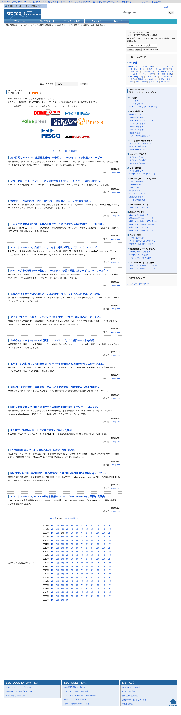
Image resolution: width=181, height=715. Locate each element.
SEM (157, 66)
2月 (57, 526)
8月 (87, 526)
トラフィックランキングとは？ (141, 120)
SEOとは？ (133, 101)
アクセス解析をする (137, 149)
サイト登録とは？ (136, 171)
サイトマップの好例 (137, 163)
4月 (67, 526)
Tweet (165, 7)
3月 (62, 526)
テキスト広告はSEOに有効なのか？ (143, 241)
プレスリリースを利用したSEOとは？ (144, 265)
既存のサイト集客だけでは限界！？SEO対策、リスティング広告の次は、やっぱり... (55, 294)
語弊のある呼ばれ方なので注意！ (142, 218)
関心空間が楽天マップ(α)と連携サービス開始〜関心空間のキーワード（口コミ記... (54, 406)
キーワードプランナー (12, 2)
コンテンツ (136, 74)
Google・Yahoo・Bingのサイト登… (143, 174)
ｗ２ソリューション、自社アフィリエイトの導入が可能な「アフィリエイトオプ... (54, 247)
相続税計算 (156, 2)
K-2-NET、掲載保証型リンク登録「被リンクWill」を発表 (41, 430)
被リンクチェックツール (104, 2)
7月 (82, 526)
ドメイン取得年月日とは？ (139, 136)
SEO (151, 66)
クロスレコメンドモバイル (139, 207)
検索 (170, 69)
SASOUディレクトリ (137, 194)
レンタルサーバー (152, 79)
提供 (138, 71)
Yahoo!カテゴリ (135, 185)
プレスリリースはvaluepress (138, 284)
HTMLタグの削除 (128, 691)
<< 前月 (53, 151)
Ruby (136, 77)
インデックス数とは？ (138, 124)
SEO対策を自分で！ (137, 104)
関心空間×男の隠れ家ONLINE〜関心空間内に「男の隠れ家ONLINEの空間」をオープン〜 (58, 473)
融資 (168, 79)
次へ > (68, 151)
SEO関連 (132, 62)
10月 (98, 526)
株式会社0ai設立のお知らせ (74, 687)
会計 (145, 69)
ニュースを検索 (46, 84)
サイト (145, 74)
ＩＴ (157, 74)
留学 (137, 82)
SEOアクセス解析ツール (35, 2)
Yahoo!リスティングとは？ (139, 252)
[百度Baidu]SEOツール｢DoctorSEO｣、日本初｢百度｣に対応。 (43, 450)
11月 (104, 526)
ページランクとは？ (137, 117)
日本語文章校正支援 (130, 696)
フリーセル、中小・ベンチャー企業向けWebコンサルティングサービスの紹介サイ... (55, 181)
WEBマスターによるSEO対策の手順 (143, 107)
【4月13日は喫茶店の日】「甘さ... (77, 704)
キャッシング (154, 82)
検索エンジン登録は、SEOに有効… (143, 221)
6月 (77, 526)
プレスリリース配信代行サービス (142, 268)
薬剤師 (140, 79)
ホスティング (166, 82)
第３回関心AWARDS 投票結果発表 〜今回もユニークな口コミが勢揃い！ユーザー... (57, 157)
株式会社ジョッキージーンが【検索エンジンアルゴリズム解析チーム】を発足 (52, 340)
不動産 (144, 82)
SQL (142, 77)
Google (131, 66)
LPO (162, 66)
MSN (145, 66)
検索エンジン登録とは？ (138, 215)
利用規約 (46, 710)
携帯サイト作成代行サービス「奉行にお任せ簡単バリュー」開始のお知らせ (51, 200)
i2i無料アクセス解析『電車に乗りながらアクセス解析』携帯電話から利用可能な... (54, 387)
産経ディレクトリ (136, 197)
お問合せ (20, 710)
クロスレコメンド (136, 188)
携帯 (152, 74)
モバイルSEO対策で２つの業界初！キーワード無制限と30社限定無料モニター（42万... (57, 363)
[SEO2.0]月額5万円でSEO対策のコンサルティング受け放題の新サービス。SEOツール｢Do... (60, 270)
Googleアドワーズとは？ (139, 255)
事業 (163, 74)
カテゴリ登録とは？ (137, 181)
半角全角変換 (127, 704)
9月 (92, 526)
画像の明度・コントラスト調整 (134, 700)
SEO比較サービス (125, 2)
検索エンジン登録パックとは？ (141, 230)
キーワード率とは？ (137, 130)
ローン (131, 82)
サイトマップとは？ (137, 157)
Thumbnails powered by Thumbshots (67, 710)
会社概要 (10, 710)
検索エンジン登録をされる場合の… (143, 224)
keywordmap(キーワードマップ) (18, 687)
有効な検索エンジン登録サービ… (142, 227)
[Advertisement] (64, 54)
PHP (130, 77)
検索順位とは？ (135, 114)
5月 (72, 526)
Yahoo (138, 66)
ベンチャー (162, 71)
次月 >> (74, 151)
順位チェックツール (57, 2)
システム (157, 69)
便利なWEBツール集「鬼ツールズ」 (20, 691)
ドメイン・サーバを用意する (140, 143)
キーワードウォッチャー (15, 696)
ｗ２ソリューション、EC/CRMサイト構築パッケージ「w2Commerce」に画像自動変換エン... (61, 496)
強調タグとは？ (135, 133)
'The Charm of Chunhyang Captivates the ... (81, 695)
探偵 (162, 79)
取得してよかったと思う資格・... (76, 699)
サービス (169, 66)
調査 (132, 71)
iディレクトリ (134, 191)
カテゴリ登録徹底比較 (138, 200)
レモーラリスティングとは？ (140, 258)
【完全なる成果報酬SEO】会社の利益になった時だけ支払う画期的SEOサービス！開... (57, 224)
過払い (133, 79)
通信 (165, 69)
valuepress (115, 172)
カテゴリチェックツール (79, 2)
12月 (110, 526)
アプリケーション (167, 77)
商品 (150, 69)
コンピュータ (136, 69)
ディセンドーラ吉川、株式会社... (76, 691)
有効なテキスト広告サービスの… (142, 244)
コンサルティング (148, 71)
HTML (169, 74)
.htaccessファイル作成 (131, 687)
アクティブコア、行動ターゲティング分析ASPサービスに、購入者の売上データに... (55, 317)
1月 (52, 526)
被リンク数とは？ (136, 127)
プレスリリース (142, 2)
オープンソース (152, 77)
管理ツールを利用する (138, 146)
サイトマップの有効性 (138, 160)
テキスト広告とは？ (137, 238)
